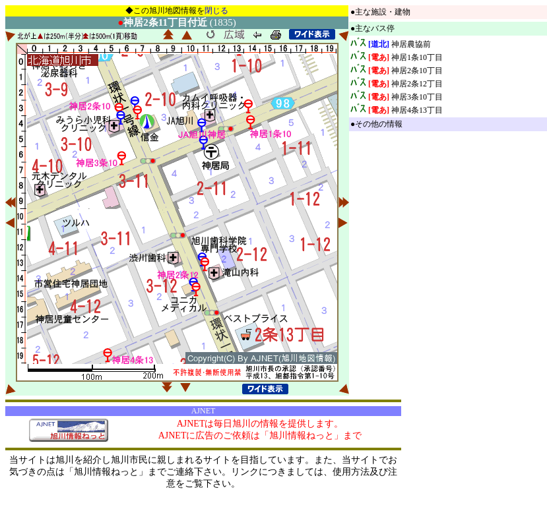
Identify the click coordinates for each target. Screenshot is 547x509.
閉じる (216, 10)
